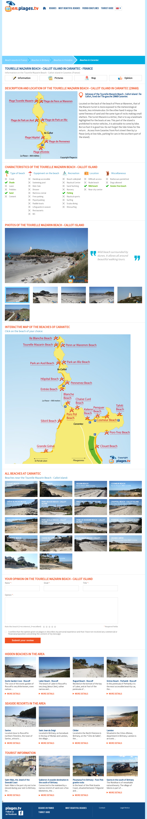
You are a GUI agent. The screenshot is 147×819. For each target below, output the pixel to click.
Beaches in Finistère (63, 60)
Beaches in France (46, 808)
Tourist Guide (44, 812)
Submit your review (23, 640)
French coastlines (90, 8)
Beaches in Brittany (40, 60)
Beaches (52, 8)
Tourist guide (107, 8)
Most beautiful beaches (69, 8)
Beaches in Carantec (89, 60)
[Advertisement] (73, 32)
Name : (8, 583)
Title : (86, 583)
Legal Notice (125, 808)
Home (45, 8)
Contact (102, 808)
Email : (47, 583)
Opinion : (9, 595)
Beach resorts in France (16, 60)
